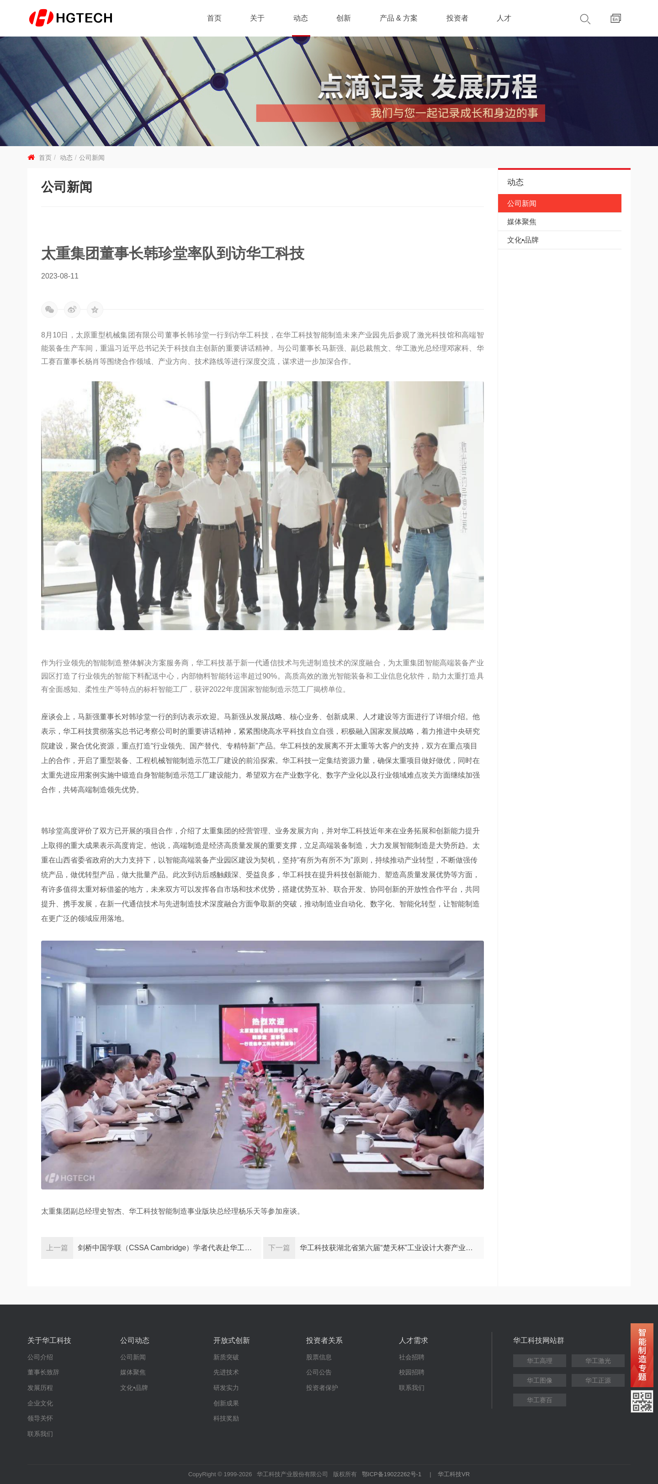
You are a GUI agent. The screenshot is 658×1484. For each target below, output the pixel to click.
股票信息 (319, 1357)
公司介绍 (40, 1357)
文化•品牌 (523, 240)
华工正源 (598, 1380)
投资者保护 (322, 1387)
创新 (343, 18)
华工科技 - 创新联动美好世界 (87, 18)
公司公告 (319, 1372)
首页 (214, 18)
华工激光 (598, 1360)
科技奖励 (226, 1418)
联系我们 (40, 1433)
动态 (300, 18)
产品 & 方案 (399, 18)
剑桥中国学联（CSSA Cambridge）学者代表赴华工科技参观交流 (169, 1248)
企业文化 (40, 1403)
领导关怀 (40, 1418)
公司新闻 (92, 157)
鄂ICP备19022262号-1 (391, 1474)
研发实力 (226, 1387)
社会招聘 (412, 1357)
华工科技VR (454, 1474)
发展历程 (40, 1387)
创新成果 (226, 1403)
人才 (504, 18)
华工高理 (539, 1360)
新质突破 (226, 1357)
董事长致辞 (43, 1372)
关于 (257, 18)
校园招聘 (412, 1372)
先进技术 (226, 1372)
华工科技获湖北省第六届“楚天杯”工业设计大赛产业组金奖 (391, 1248)
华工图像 (539, 1380)
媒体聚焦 (521, 222)
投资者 (457, 18)
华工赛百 (539, 1400)
